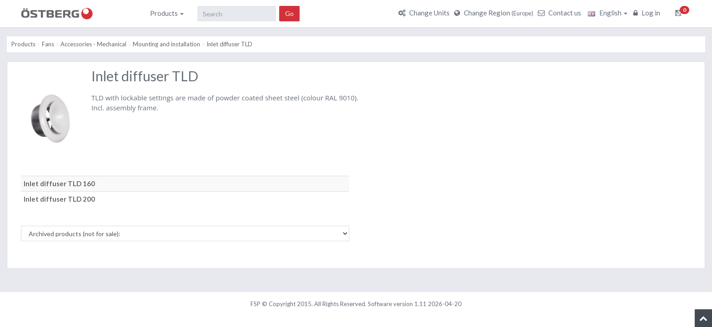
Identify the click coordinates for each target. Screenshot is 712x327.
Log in (648, 13)
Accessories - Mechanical (93, 44)
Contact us (560, 13)
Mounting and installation (166, 44)
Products (167, 13)
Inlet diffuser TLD (229, 44)
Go (289, 13)
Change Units (425, 13)
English (607, 13)
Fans (48, 44)
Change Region (494, 13)
